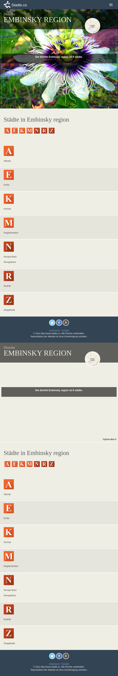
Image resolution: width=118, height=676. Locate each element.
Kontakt (65, 330)
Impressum (54, 330)
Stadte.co (19, 5)
